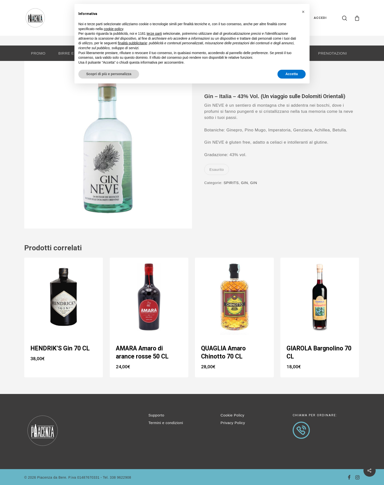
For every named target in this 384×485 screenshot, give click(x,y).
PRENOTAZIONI (332, 53)
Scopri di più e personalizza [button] (108, 74)
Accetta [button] (291, 74)
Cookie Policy (232, 415)
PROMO (38, 53)
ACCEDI (320, 18)
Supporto (156, 415)
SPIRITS (231, 183)
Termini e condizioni (165, 423)
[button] (303, 12)
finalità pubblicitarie (132, 43)
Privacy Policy (232, 423)
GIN (244, 183)
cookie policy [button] (113, 29)
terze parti (154, 33)
